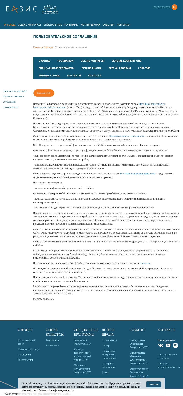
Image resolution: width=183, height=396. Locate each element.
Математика (52, 345)
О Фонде (9, 24)
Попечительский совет (15, 91)
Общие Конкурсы (29, 24)
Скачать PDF (44, 93)
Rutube (175, 346)
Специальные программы (60, 24)
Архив (105, 372)
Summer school (49, 75)
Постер (106, 345)
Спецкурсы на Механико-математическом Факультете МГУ (139, 358)
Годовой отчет (10, 107)
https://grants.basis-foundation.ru (49, 107)
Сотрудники (9, 101)
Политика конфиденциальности (169, 365)
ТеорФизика (52, 340)
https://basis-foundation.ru (151, 104)
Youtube (168, 346)
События (108, 24)
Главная (37, 47)
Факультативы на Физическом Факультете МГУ (139, 372)
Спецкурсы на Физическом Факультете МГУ (139, 344)
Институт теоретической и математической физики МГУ (82, 354)
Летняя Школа (90, 24)
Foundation (65, 60)
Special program (119, 68)
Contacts (94, 75)
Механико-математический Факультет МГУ (82, 369)
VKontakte (160, 346)
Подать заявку (109, 340)
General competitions (126, 60)
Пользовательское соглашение (167, 356)
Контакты (123, 24)
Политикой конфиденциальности (126, 136)
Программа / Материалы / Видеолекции (109, 354)
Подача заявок (162, 7)
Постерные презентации (108, 365)
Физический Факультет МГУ (82, 342)
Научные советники (13, 96)
